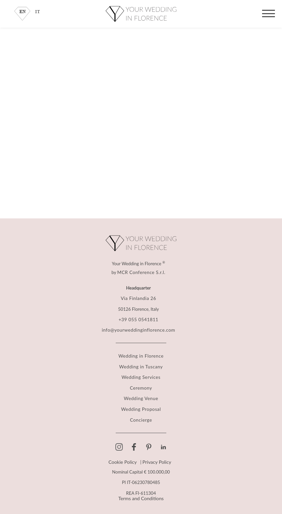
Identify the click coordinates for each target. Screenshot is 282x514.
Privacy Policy (155, 460)
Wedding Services (141, 376)
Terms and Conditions (141, 496)
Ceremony (140, 387)
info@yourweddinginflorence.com (138, 330)
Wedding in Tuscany (141, 366)
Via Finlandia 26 (138, 298)
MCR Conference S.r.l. (141, 272)
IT (37, 11)
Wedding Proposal (141, 407)
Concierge (141, 418)
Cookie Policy (124, 460)
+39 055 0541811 (138, 319)
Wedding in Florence (141, 355)
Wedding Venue (141, 397)
